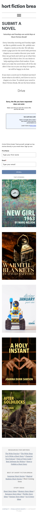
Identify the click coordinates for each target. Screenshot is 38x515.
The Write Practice (12, 454)
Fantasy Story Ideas (16, 498)
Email (4, 160)
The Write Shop (27, 454)
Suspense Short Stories (16, 477)
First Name (5, 151)
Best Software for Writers (15, 462)
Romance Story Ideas (13, 495)
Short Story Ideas (10, 492)
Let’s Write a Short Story (14, 457)
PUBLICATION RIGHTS (18, 510)
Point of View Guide (24, 460)
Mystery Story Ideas (25, 492)
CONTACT (5, 510)
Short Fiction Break (19, 5)
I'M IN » (19, 172)
